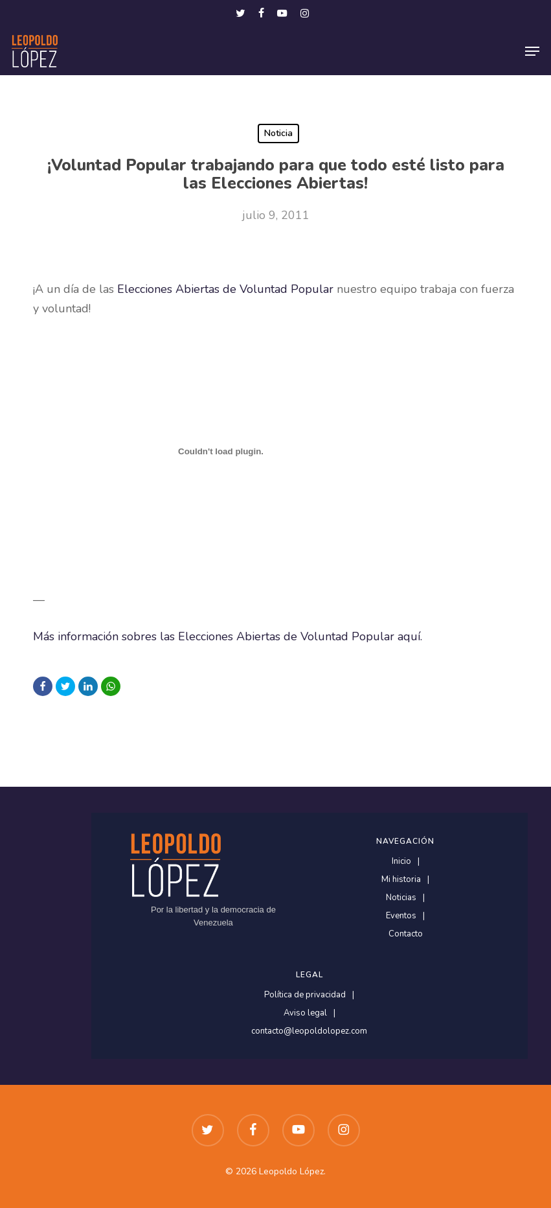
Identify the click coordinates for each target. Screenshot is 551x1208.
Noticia (278, 133)
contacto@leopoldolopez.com (309, 1031)
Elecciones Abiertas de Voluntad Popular (227, 289)
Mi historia (401, 880)
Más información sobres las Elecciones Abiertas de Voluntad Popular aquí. (227, 636)
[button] (532, 51)
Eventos (401, 916)
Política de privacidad (305, 995)
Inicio (401, 861)
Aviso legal (305, 1013)
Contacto (405, 934)
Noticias (401, 898)
